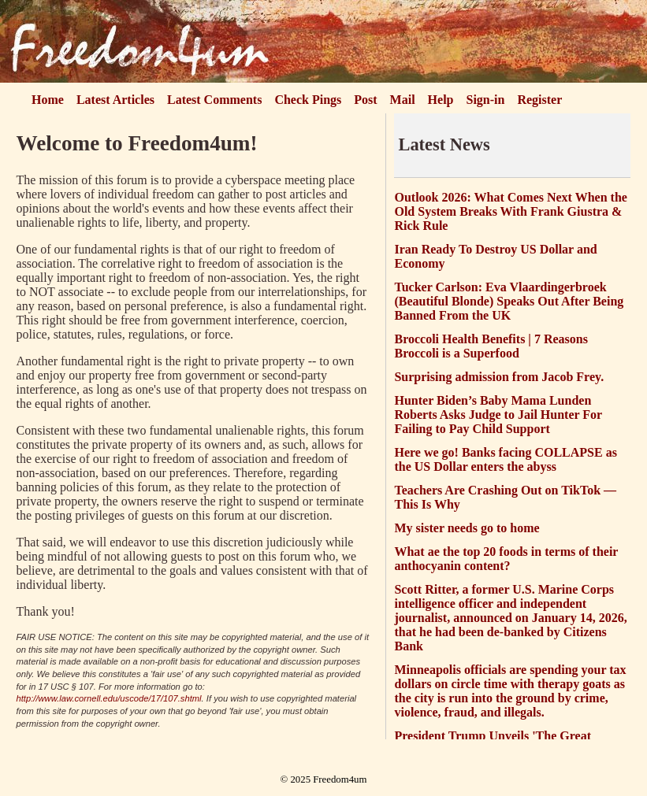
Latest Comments (214, 99)
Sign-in (486, 99)
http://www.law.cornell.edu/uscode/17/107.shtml (109, 698)
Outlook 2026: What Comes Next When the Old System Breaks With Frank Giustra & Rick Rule (510, 211)
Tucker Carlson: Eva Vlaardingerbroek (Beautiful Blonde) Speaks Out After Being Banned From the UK (508, 301)
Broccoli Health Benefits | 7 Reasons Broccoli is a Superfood (490, 346)
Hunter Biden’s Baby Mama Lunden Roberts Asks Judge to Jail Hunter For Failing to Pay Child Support (497, 414)
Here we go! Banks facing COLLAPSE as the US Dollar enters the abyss (505, 459)
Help (441, 99)
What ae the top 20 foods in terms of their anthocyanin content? (506, 558)
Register (539, 99)
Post (365, 99)
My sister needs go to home (466, 528)
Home (48, 99)
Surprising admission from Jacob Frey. (499, 376)
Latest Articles (115, 99)
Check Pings (307, 99)
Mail (402, 99)
